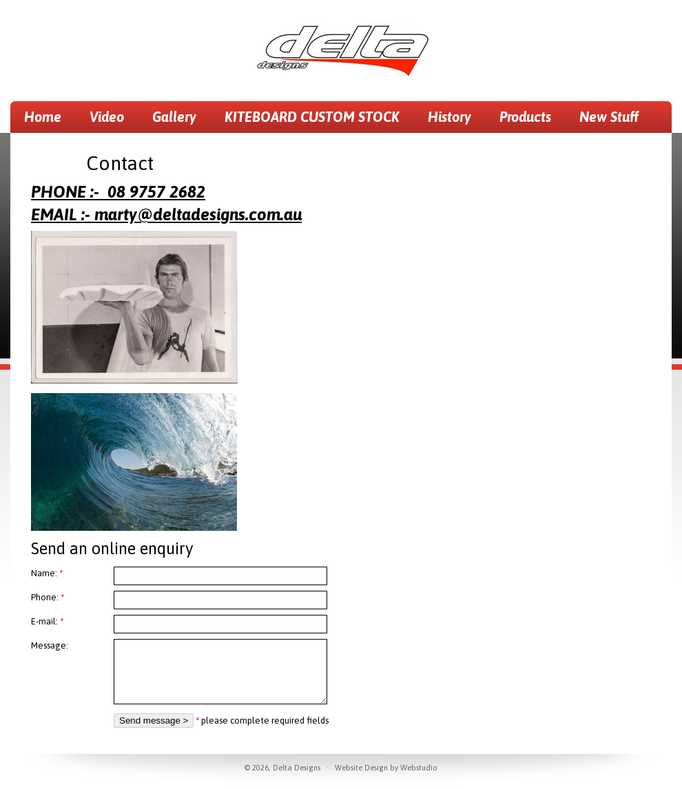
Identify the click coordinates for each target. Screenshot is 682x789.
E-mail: (47, 621)
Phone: (47, 597)
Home (42, 117)
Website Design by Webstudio (386, 768)
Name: (47, 573)
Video (107, 117)
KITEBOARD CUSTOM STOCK (312, 117)
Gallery (174, 117)
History (449, 117)
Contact (48, 148)
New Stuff (609, 117)
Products (525, 117)
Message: (49, 645)
